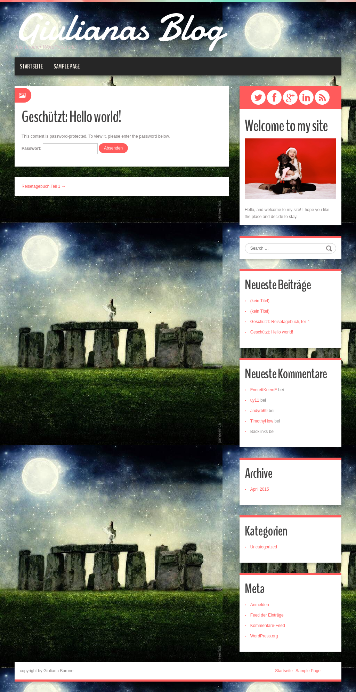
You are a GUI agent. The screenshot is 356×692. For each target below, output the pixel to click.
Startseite (31, 66)
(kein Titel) (259, 300)
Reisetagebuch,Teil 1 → (44, 186)
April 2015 (259, 489)
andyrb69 (259, 410)
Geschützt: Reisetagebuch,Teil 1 (280, 321)
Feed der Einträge (267, 615)
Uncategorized (263, 547)
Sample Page (67, 66)
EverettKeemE (263, 389)
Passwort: (60, 148)
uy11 (254, 400)
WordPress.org (264, 636)
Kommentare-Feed (267, 625)
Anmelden (259, 604)
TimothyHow (261, 421)
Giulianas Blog (119, 28)
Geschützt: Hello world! (271, 332)
